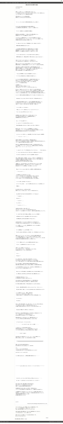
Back (62, 2)
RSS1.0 (1, 421)
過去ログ (18, 2)
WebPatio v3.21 (54, 421)
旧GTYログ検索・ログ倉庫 (24, 2)
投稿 (13, 2)
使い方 (11, 2)
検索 (15, 2)
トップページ (2, 2)
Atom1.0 (7, 421)
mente (47, 417)
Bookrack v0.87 (60, 421)
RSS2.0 (4, 421)
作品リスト (7, 2)
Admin (30, 2)
